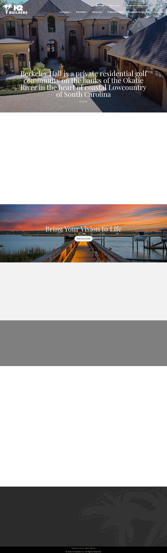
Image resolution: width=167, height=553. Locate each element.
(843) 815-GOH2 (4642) (136, 6)
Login (158, 6)
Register (159, 12)
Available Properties (139, 12)
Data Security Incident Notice (83, 549)
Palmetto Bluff (116, 12)
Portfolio (82, 12)
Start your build (83, 239)
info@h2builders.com (107, 6)
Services (98, 12)
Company (65, 12)
